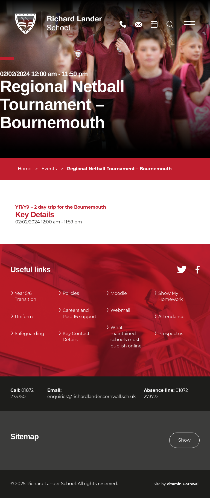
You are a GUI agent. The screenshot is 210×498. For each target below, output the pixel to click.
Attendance (171, 316)
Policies (71, 293)
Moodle (118, 293)
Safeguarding (29, 333)
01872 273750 (122, 24)
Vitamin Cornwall (183, 484)
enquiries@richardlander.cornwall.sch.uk (138, 24)
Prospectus (170, 333)
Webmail (120, 310)
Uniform (24, 316)
